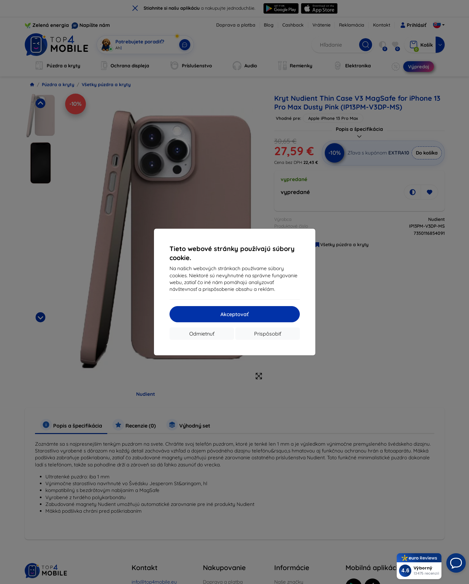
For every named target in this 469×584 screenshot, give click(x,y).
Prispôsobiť (267, 333)
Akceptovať (234, 314)
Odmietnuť (201, 333)
